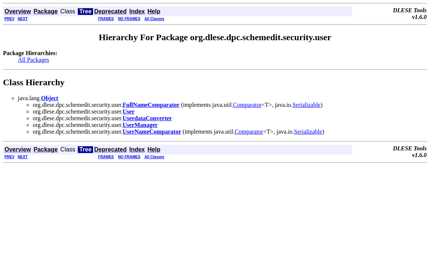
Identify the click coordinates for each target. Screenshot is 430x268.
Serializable (306, 105)
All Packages (33, 60)
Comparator (247, 105)
